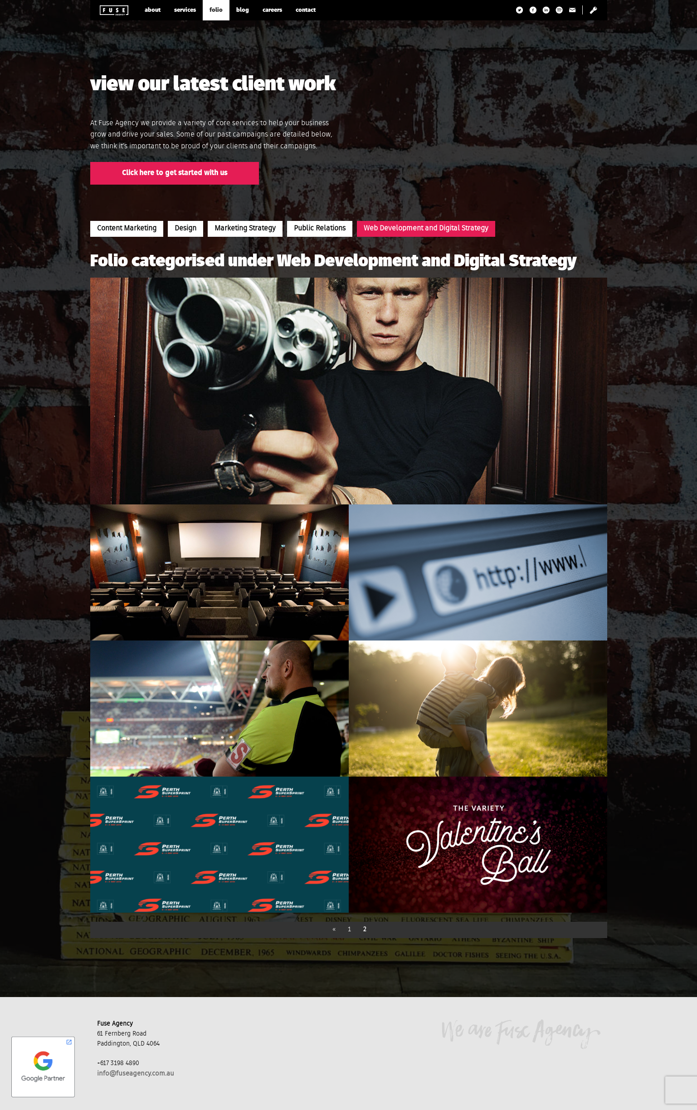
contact (306, 10)
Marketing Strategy (245, 228)
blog (242, 10)
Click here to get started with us (174, 173)
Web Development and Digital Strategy (426, 228)
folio (216, 10)
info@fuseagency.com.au (135, 1073)
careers (272, 10)
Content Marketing (126, 228)
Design (185, 228)
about (153, 10)
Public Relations (320, 228)
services (185, 10)
